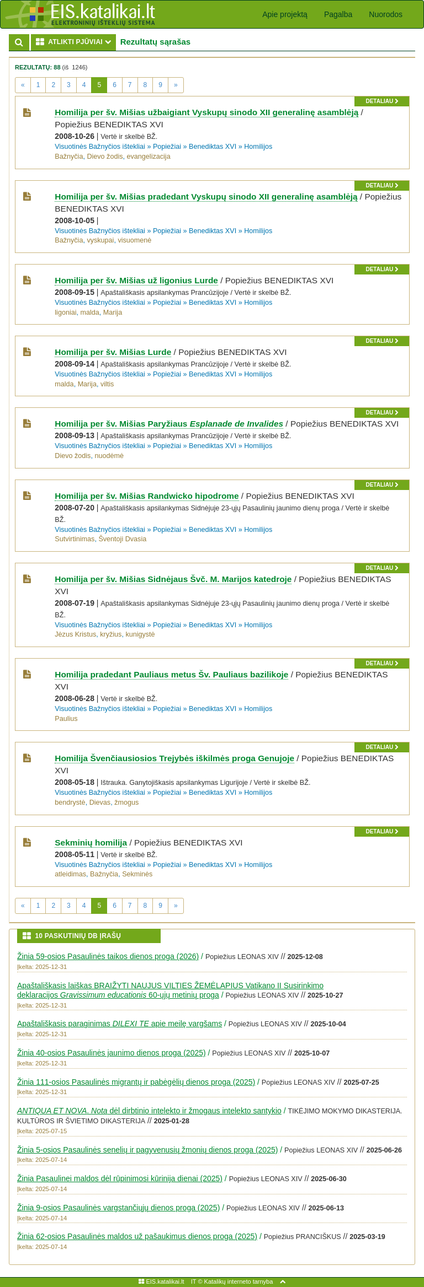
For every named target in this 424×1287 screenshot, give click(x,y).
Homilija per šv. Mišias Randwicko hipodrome (147, 495)
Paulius (66, 719)
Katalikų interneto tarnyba (238, 1281)
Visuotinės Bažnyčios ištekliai (100, 146)
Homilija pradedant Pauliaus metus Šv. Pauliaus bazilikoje (171, 674)
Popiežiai (167, 146)
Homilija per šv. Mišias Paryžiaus (169, 423)
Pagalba (338, 14)
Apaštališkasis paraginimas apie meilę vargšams (119, 1023)
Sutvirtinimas (74, 539)
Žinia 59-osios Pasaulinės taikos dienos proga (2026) (108, 956)
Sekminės (137, 874)
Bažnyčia (69, 156)
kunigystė (140, 634)
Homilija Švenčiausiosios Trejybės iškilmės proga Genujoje (174, 758)
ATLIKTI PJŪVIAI (76, 41)
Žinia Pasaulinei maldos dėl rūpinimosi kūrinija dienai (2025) (119, 1178)
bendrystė (70, 802)
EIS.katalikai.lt (161, 1281)
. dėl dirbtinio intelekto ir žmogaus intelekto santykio (149, 1110)
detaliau (381, 101)
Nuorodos (385, 14)
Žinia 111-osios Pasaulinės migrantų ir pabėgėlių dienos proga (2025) (136, 1082)
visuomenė (134, 240)
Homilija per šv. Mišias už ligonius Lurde (136, 280)
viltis (107, 384)
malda (90, 312)
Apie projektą (285, 14)
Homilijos (258, 146)
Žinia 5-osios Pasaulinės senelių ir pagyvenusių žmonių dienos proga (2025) (147, 1149)
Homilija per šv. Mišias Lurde (113, 352)
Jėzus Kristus (75, 634)
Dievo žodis (105, 156)
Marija (112, 312)
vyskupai (100, 240)
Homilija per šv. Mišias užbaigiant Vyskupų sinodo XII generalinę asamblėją (206, 112)
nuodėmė (109, 456)
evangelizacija (149, 156)
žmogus (126, 802)
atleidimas (70, 874)
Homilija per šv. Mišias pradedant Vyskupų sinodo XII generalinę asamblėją (206, 196)
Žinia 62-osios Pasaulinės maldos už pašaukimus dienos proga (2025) (137, 1236)
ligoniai (65, 312)
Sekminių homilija (91, 842)
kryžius (110, 634)
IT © (197, 1281)
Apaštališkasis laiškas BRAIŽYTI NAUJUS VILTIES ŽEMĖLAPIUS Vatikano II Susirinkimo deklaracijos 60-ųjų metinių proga (170, 990)
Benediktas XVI (212, 146)
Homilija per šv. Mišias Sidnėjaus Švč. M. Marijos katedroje (173, 579)
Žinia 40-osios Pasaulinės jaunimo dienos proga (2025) (111, 1052)
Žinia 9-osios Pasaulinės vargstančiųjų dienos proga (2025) (118, 1207)
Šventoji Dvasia (122, 539)
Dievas (100, 802)
